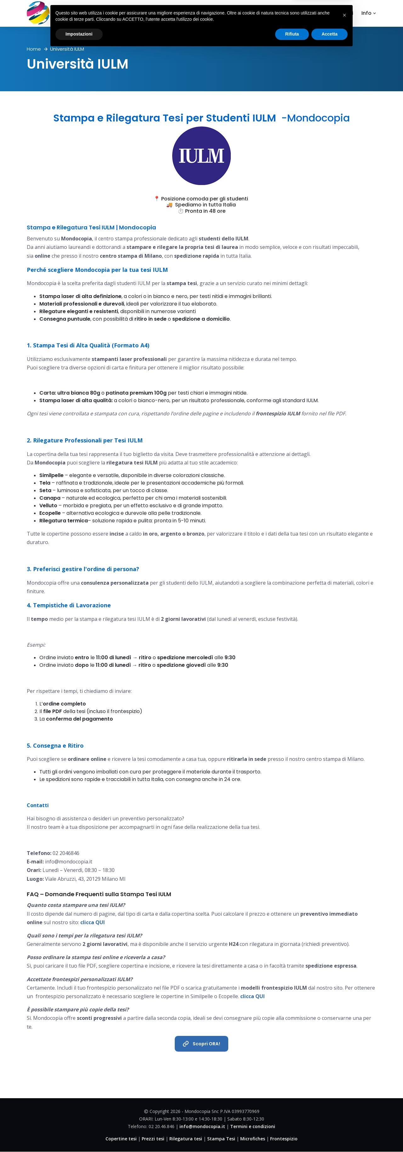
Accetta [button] (329, 1134)
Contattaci (339, 13)
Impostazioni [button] (79, 1134)
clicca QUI (92, 922)
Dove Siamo (300, 13)
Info (368, 13)
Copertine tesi (256, 13)
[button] (344, 1116)
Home (218, 13)
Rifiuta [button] (292, 1134)
